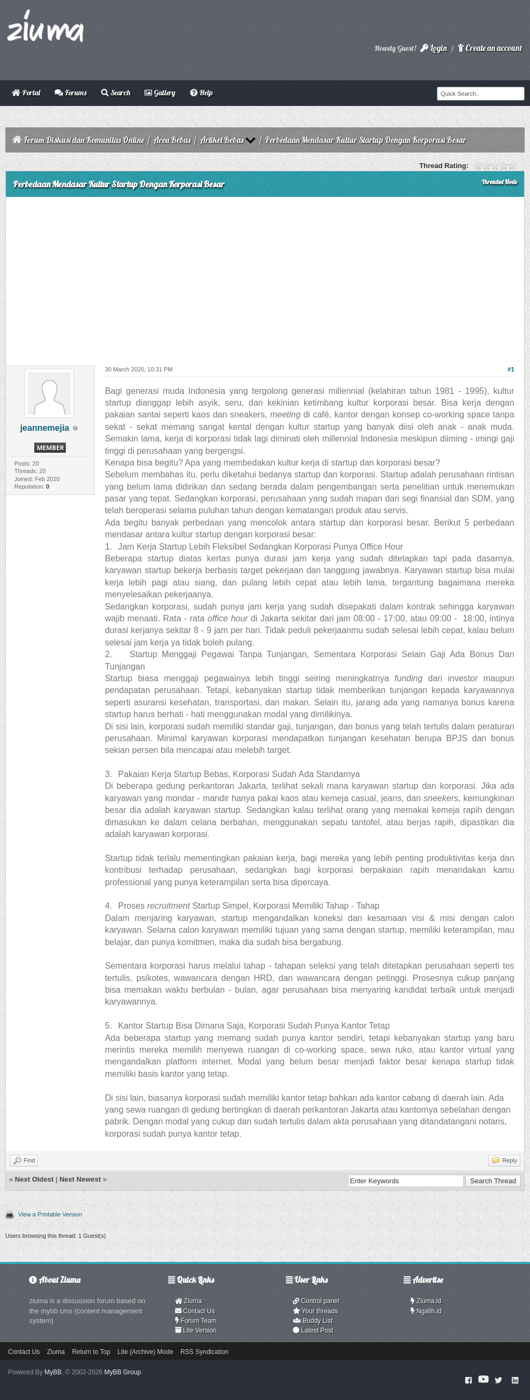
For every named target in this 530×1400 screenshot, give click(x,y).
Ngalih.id (426, 1311)
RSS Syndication (204, 1352)
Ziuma (188, 1301)
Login (433, 48)
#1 (511, 369)
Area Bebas (172, 140)
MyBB (53, 1372)
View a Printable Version (50, 1214)
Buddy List (312, 1321)
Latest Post (313, 1330)
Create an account (490, 48)
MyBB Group (122, 1372)
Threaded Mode (499, 182)
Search (115, 92)
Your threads (315, 1311)
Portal (26, 92)
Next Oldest (34, 1179)
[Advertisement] (265, 277)
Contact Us (195, 1311)
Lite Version (196, 1330)
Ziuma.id (426, 1301)
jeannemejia (45, 427)
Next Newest (80, 1179)
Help (201, 92)
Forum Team (196, 1321)
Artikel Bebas (222, 140)
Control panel (316, 1301)
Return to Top (91, 1352)
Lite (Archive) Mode (145, 1352)
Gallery (160, 92)
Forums (70, 92)
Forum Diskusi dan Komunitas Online (84, 140)
